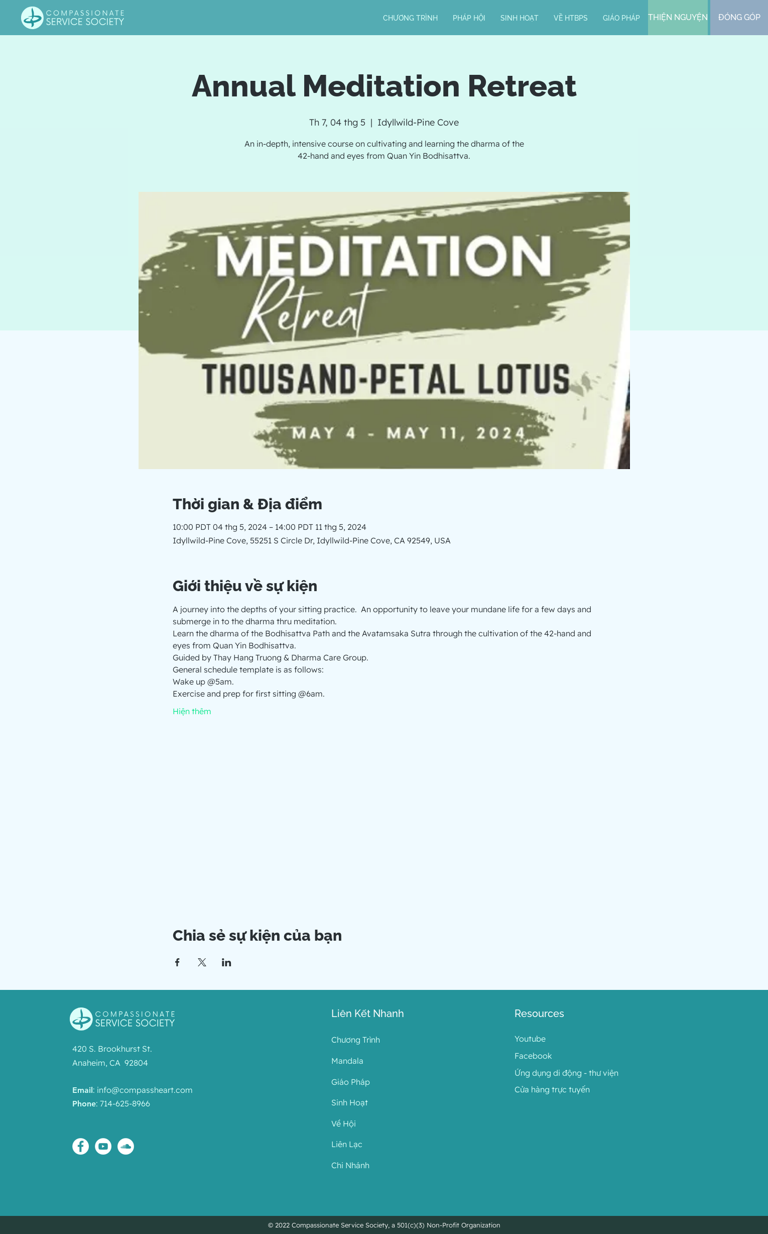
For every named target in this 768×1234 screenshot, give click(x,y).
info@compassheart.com (145, 1090)
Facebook (533, 1056)
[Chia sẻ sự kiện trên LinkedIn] (226, 962)
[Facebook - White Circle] (80, 1146)
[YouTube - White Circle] (103, 1146)
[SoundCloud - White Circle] (125, 1146)
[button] (469, 18)
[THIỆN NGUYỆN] (678, 17)
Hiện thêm (192, 711)
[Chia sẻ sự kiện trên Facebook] (177, 962)
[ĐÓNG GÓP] (739, 17)
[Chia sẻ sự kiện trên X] (202, 962)
